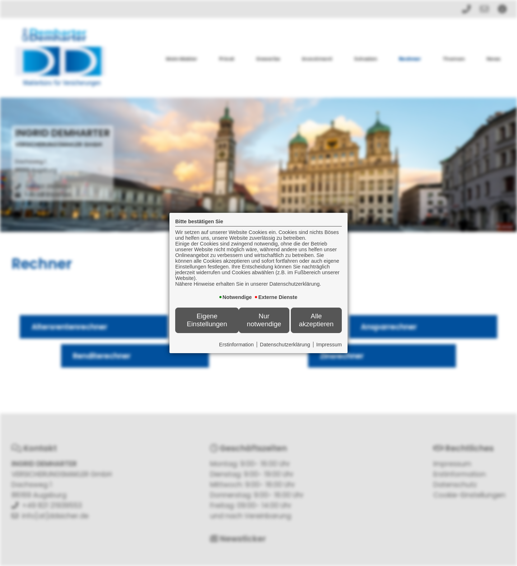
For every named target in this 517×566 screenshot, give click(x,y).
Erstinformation (236, 344)
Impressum (329, 344)
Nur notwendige (264, 320)
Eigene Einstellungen (207, 320)
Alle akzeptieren (316, 320)
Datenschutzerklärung (285, 344)
